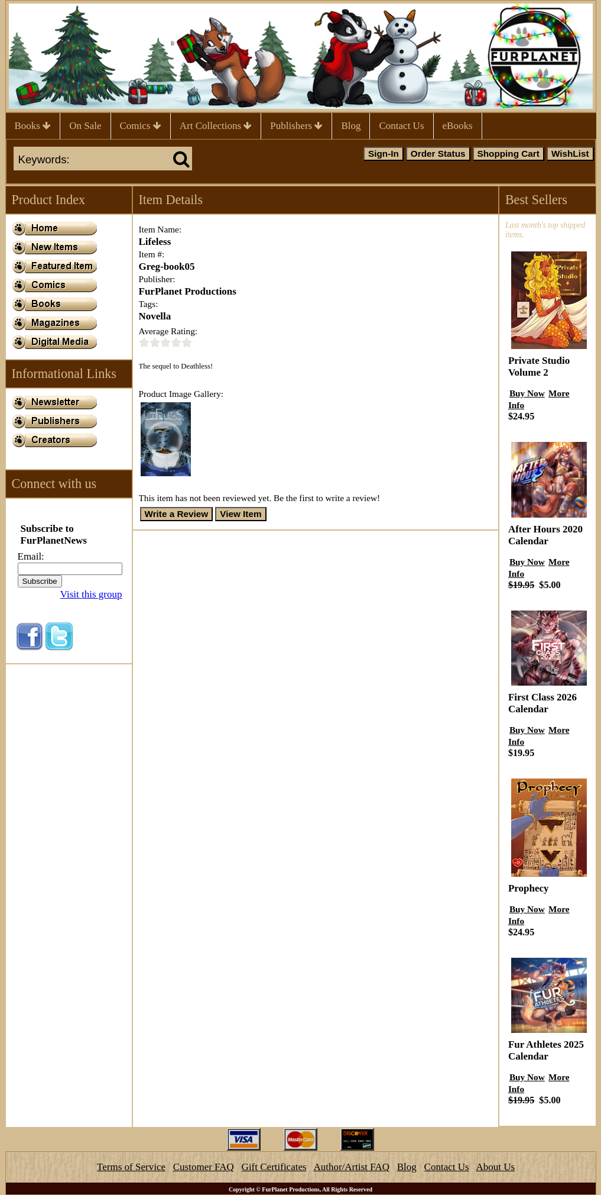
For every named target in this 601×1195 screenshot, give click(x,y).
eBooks (458, 125)
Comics (140, 125)
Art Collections (216, 125)
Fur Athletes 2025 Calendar (546, 1050)
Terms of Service (131, 1167)
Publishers (296, 125)
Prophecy (528, 888)
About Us (495, 1167)
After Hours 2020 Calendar (545, 535)
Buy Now (527, 393)
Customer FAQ (203, 1167)
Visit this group (91, 594)
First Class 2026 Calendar (542, 703)
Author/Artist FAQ (351, 1167)
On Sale (85, 125)
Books (33, 125)
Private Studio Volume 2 (539, 366)
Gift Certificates (274, 1167)
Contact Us (401, 125)
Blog (350, 125)
